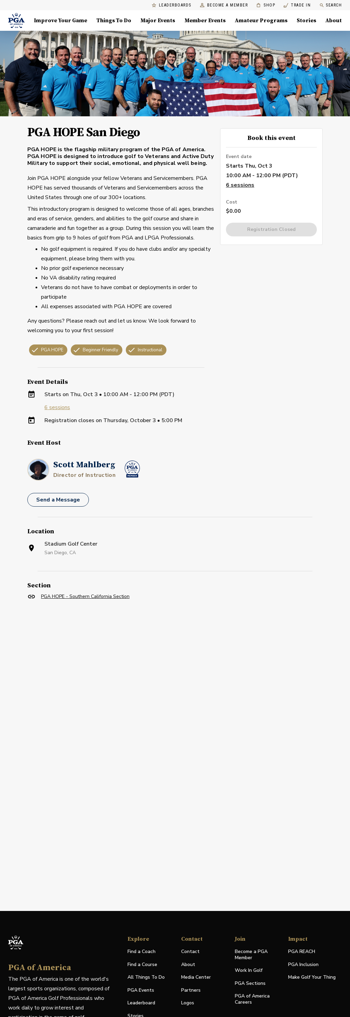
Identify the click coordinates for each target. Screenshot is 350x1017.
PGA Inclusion (303, 964)
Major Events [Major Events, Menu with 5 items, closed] (157, 20)
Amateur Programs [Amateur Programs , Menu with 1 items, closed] (261, 20)
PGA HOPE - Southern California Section (85, 596)
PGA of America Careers (252, 999)
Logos (187, 1003)
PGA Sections (250, 983)
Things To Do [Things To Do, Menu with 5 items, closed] (113, 20)
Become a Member (224, 5)
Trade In (297, 5)
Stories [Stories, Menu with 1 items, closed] (306, 20)
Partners (191, 990)
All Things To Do (146, 977)
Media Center (196, 977)
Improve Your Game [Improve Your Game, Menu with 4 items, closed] (60, 20)
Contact (190, 951)
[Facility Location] (175, 683)
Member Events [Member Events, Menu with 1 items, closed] (205, 20)
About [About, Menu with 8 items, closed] (333, 20)
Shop (265, 5)
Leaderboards (171, 5)
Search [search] (330, 5)
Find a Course (142, 964)
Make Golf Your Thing (312, 977)
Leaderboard (141, 1003)
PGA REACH (301, 951)
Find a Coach (141, 951)
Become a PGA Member (251, 954)
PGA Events (140, 990)
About (188, 964)
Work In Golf (248, 970)
